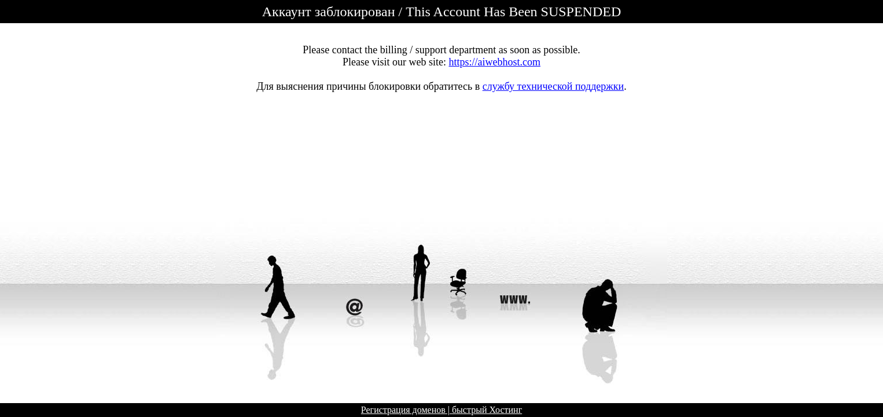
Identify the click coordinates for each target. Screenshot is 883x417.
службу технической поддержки (553, 86)
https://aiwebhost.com (494, 62)
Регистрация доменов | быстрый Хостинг (441, 410)
